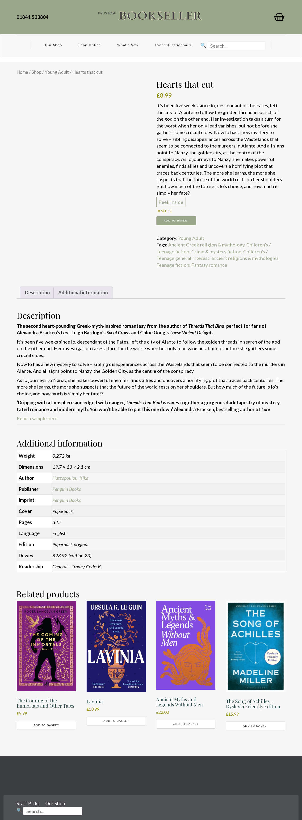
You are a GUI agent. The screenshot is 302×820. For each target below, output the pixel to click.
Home (22, 72)
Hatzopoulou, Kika (70, 478)
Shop (36, 72)
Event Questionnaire (173, 45)
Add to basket (176, 220)
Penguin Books (66, 489)
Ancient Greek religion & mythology (206, 244)
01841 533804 (33, 17)
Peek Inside (171, 202)
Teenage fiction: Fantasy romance (191, 265)
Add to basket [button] (46, 725)
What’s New (127, 45)
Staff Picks (28, 803)
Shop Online (90, 45)
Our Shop (53, 45)
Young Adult (57, 72)
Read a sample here (37, 418)
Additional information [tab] (83, 292)
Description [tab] (37, 292)
